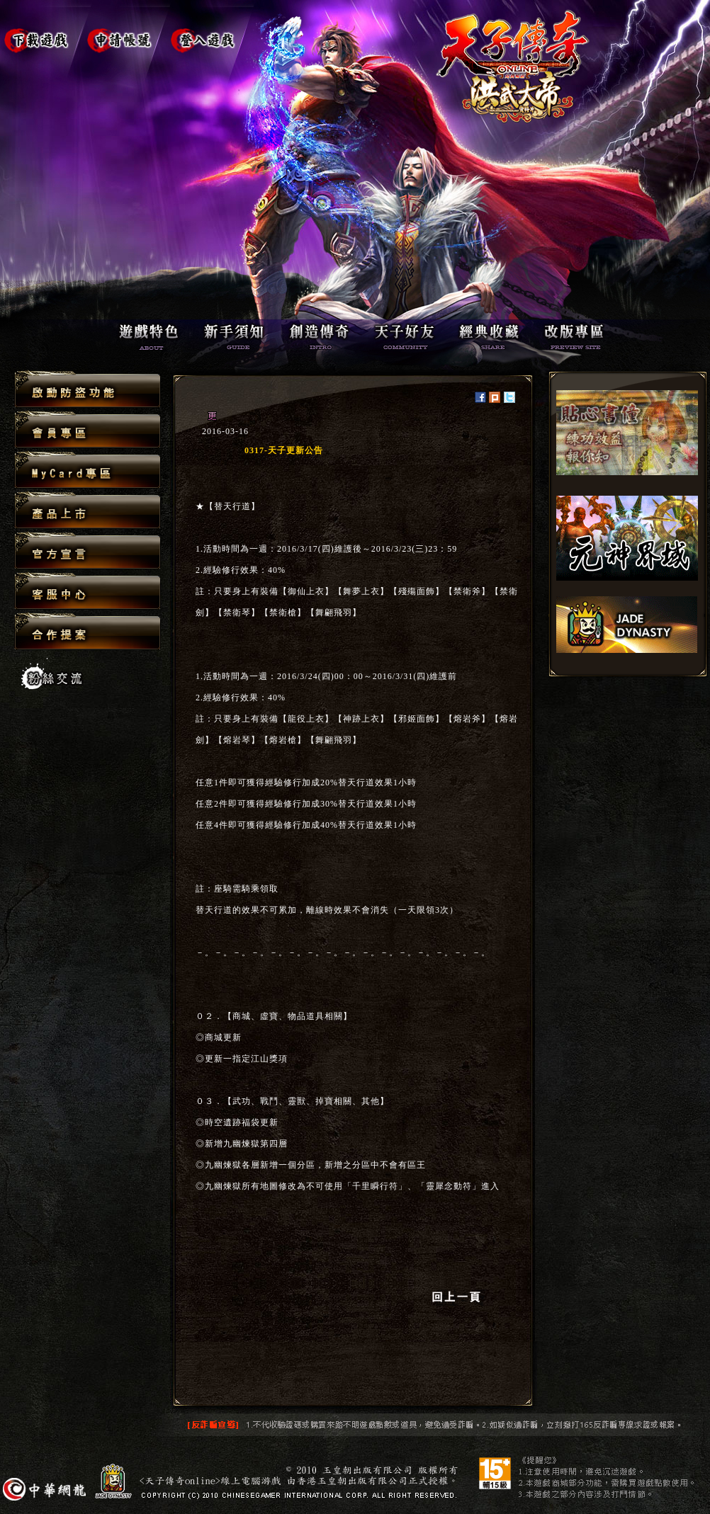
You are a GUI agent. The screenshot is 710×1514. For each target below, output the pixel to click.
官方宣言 (87, 551)
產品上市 (87, 511)
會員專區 (87, 430)
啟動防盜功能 (87, 390)
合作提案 (87, 631)
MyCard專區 (87, 470)
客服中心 (87, 591)
